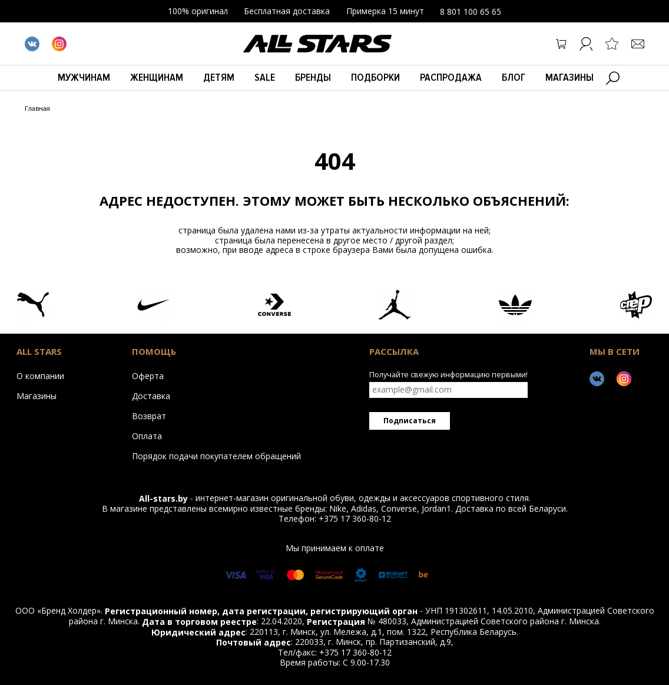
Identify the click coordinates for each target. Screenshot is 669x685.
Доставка (151, 395)
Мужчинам (84, 77)
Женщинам (156, 77)
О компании (40, 375)
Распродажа (451, 77)
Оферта (148, 375)
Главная (37, 108)
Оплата (147, 436)
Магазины (569, 77)
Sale (264, 77)
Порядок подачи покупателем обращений (216, 456)
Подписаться (409, 421)
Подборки (375, 77)
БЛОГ (513, 77)
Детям (218, 77)
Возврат (149, 415)
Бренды (313, 77)
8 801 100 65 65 (470, 11)
